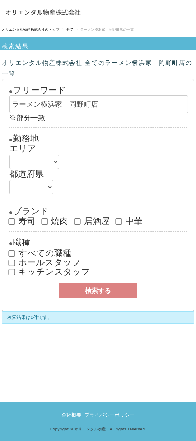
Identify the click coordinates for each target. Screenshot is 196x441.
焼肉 (55, 221)
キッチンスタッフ (49, 271)
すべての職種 (40, 253)
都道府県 (26, 174)
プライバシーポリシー (109, 415)
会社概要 (71, 415)
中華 (129, 221)
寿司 (22, 221)
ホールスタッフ (45, 262)
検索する (98, 290)
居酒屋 (92, 221)
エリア (22, 148)
